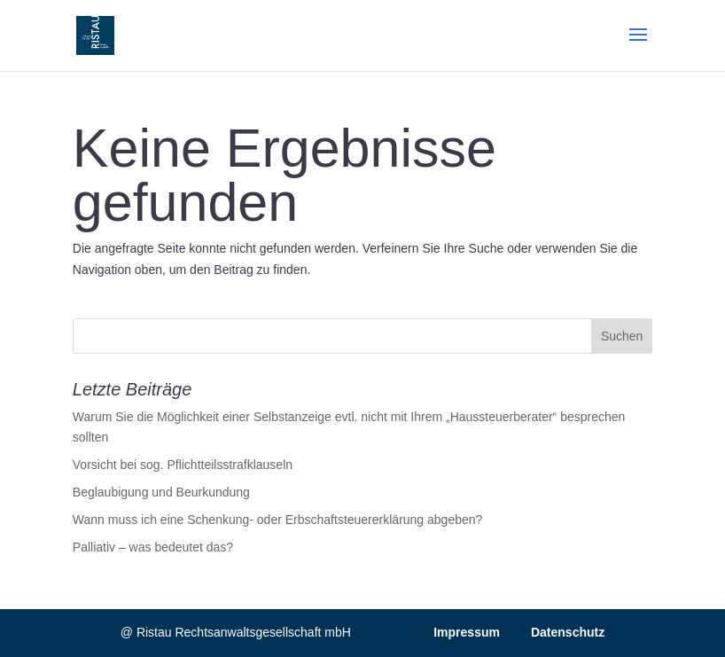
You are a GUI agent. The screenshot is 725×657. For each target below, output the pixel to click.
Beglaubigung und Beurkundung (161, 492)
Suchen (622, 336)
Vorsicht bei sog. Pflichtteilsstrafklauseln (182, 465)
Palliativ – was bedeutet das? (153, 547)
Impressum (466, 632)
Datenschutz (567, 632)
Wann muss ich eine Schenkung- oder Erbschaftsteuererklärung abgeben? (278, 519)
